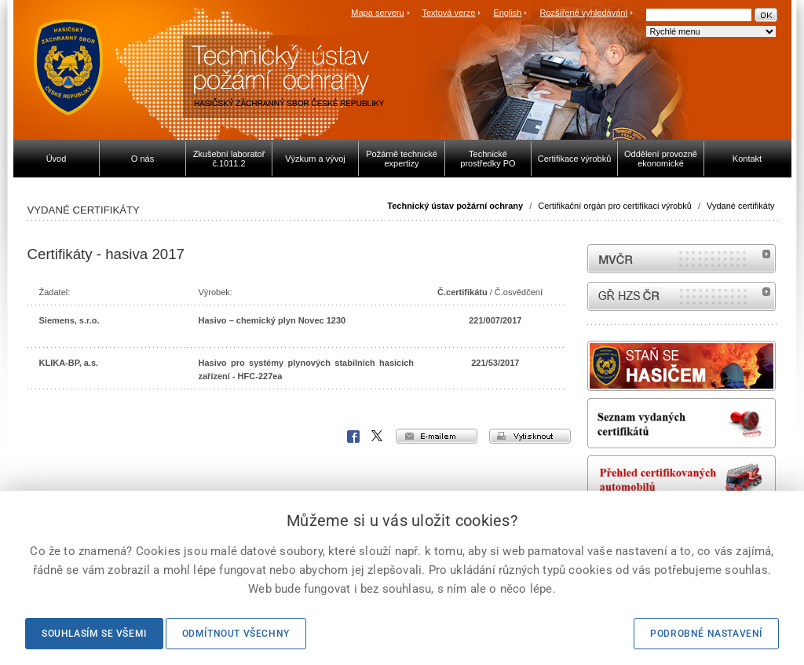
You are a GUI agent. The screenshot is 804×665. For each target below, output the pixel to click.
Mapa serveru (377, 12)
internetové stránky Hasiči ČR (681, 296)
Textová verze (448, 12)
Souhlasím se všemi (94, 633)
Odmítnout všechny (236, 633)
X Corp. (377, 436)
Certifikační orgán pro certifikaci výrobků (615, 205)
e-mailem (436, 436)
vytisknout (530, 436)
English (507, 12)
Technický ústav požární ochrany (455, 205)
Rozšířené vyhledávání (584, 12)
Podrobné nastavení (706, 633)
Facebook (353, 436)
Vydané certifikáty (740, 205)
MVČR (681, 258)
